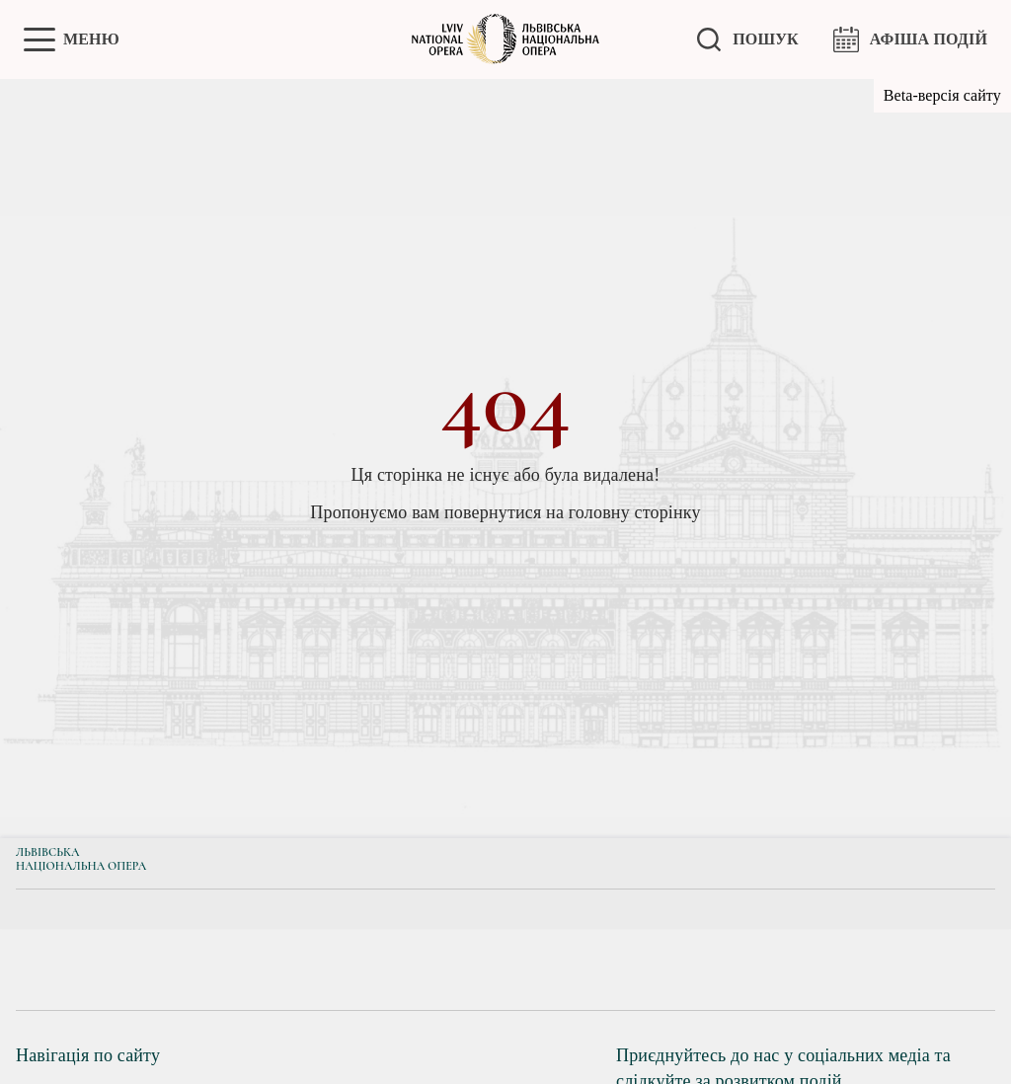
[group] (105, 969)
